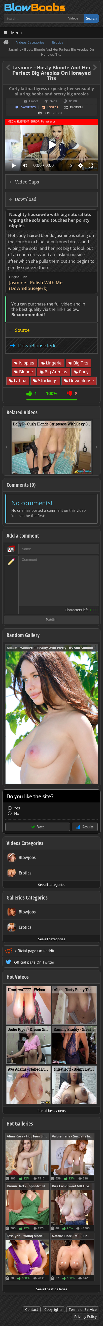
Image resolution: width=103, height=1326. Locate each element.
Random (76, 107)
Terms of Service (83, 1309)
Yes (17, 808)
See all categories (51, 885)
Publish (51, 620)
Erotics (34, 101)
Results (87, 827)
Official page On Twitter (34, 962)
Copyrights (53, 1309)
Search (91, 18)
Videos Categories (25, 843)
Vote (40, 827)
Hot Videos (18, 976)
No (16, 813)
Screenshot (53, 113)
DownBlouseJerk (36, 345)
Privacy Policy (85, 1316)
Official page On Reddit (34, 950)
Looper (52, 107)
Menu (16, 32)
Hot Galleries (20, 1123)
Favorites (28, 107)
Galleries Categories (27, 897)
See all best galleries (51, 1289)
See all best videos (52, 1111)
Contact (31, 1309)
